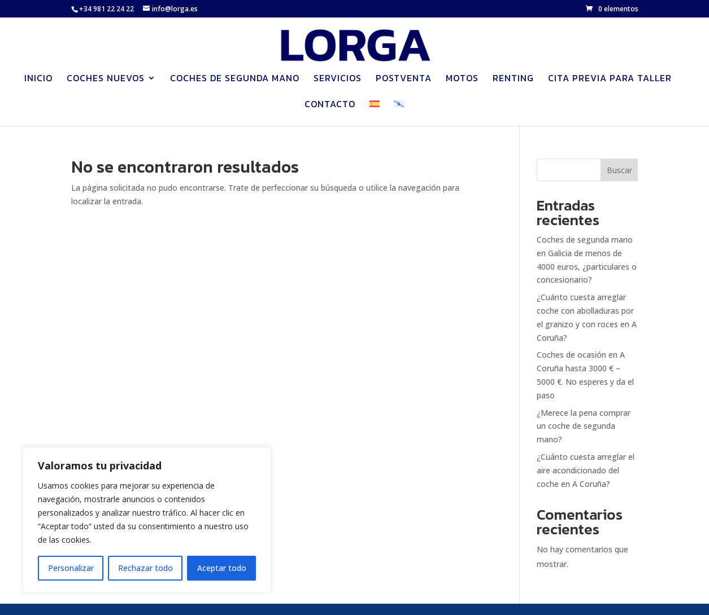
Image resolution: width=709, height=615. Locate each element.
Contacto (330, 105)
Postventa (404, 79)
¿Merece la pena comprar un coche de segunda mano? (583, 426)
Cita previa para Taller (610, 79)
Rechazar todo (145, 568)
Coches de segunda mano (234, 79)
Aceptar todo (221, 568)
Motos (462, 79)
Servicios (338, 79)
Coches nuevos (106, 79)
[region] (147, 519)
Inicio (38, 79)
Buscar (619, 170)
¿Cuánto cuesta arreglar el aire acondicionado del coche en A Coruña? (585, 470)
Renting (513, 79)
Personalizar (71, 568)
